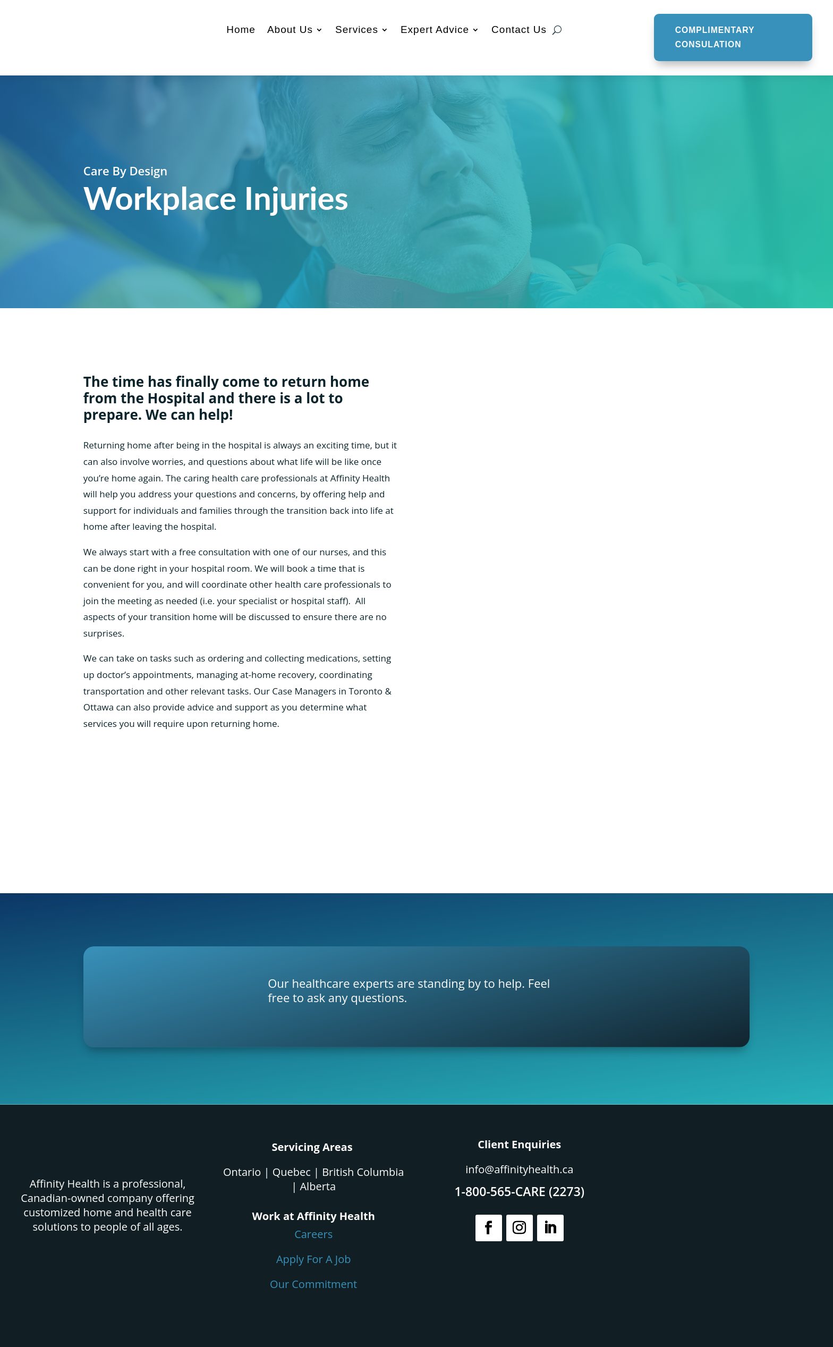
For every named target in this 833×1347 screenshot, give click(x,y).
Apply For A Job (313, 1259)
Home (239, 29)
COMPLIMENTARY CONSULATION (713, 37)
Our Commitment (313, 1284)
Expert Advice (434, 29)
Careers (313, 1234)
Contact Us (518, 29)
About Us (289, 29)
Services (355, 29)
